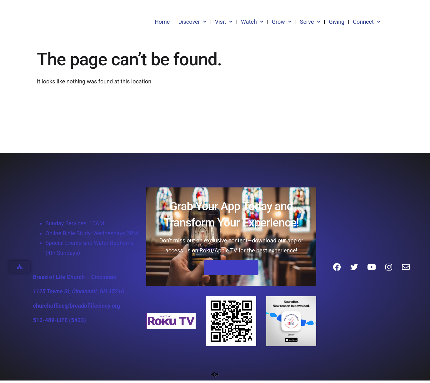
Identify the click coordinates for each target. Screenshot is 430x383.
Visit (223, 22)
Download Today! (231, 270)
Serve (310, 22)
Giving (336, 21)
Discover (192, 22)
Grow (282, 22)
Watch (252, 22)
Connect (366, 22)
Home (162, 21)
